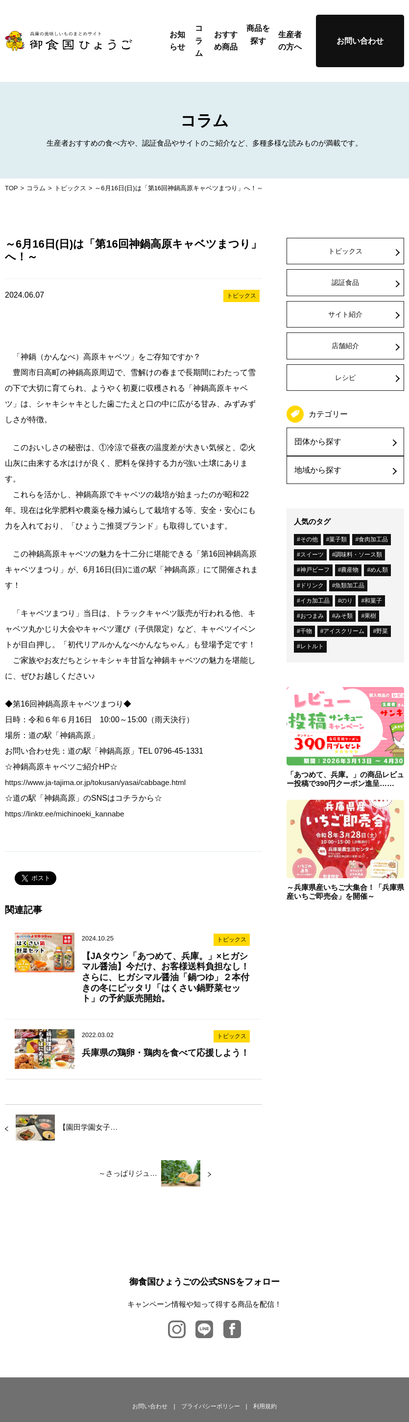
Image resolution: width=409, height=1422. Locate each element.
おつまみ (312, 615)
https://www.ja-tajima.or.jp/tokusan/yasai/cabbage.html (99, 782)
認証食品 (345, 282)
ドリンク (312, 585)
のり (347, 600)
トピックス (70, 188)
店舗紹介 (345, 346)
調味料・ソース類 (358, 554)
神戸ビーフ (315, 569)
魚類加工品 (349, 585)
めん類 (379, 569)
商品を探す (258, 34)
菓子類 (338, 539)
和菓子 (373, 600)
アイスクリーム (343, 631)
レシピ (345, 377)
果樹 (370, 615)
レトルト (312, 646)
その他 (309, 539)
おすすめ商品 (226, 40)
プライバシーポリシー (210, 1360)
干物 (306, 631)
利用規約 (265, 1360)
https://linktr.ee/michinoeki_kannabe (67, 814)
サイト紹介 (345, 314)
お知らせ (177, 40)
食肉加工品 (373, 539)
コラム (199, 40)
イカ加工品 (315, 600)
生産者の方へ (290, 40)
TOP (11, 188)
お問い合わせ (360, 41)
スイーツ (312, 554)
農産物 (350, 569)
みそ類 (344, 615)
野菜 (382, 631)
